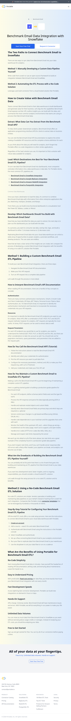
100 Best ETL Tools (42, 697)
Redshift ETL (23, 704)
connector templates (49, 501)
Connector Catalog (8, 697)
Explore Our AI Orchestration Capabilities (46, 1)
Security (56, 697)
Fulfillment (39, 709)
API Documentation (8, 704)
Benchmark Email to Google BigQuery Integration (29, 179)
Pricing (4, 701)
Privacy (56, 701)
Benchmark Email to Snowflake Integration (26, 176)
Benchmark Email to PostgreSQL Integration (27, 185)
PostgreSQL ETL (24, 707)
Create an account (17, 523)
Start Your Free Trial (23, 46)
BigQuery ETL (23, 701)
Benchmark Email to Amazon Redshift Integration (29, 182)
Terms (56, 704)
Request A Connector (47, 46)
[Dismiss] (68, 2)
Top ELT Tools (40, 701)
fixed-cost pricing (26, 579)
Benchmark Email (38, 19)
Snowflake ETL (23, 697)
